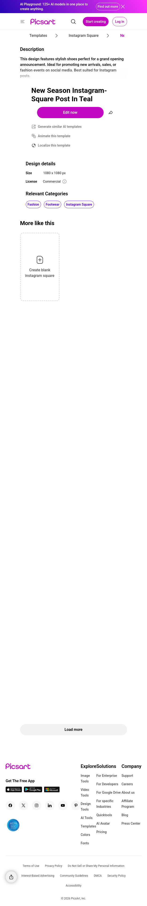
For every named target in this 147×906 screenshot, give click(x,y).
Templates (88, 826)
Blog (124, 815)
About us (128, 792)
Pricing (101, 832)
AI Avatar (103, 823)
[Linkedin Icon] (49, 805)
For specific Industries (104, 803)
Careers (127, 784)
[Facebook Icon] (10, 805)
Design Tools (86, 806)
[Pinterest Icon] (76, 805)
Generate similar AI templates (60, 126)
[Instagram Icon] (36, 805)
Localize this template (54, 145)
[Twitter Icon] (23, 805)
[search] (73, 21)
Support (127, 776)
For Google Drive (108, 792)
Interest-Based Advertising (37, 875)
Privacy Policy (53, 866)
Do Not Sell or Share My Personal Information (96, 866)
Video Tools (85, 792)
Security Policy (116, 875)
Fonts (85, 843)
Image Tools (85, 778)
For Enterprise (106, 776)
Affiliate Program (127, 803)
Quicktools (104, 815)
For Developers (107, 784)
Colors (85, 835)
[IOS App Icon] (14, 791)
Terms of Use (31, 866)
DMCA (98, 875)
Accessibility (73, 885)
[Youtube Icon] (63, 805)
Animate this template (54, 136)
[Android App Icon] (33, 791)
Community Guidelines (74, 875)
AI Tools (87, 818)
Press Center (130, 823)
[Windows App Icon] (52, 791)
